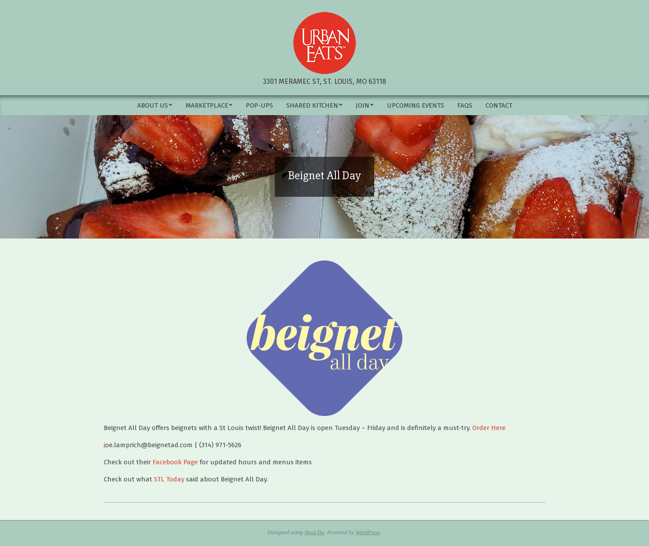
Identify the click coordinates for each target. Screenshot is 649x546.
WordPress (368, 532)
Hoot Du (314, 532)
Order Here (489, 428)
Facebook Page (175, 462)
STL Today (169, 479)
